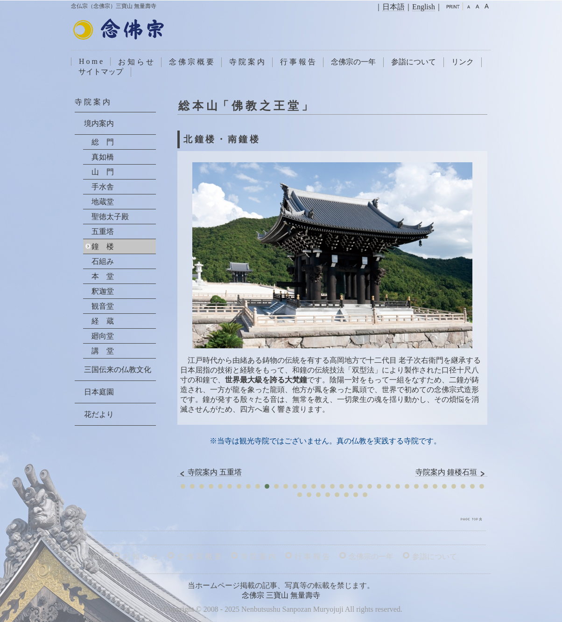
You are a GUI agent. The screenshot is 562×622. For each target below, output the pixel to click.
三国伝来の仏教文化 (117, 369)
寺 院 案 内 (247, 62)
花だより (99, 414)
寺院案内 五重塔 (209, 472)
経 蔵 (102, 321)
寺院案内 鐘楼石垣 (451, 472)
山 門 (102, 172)
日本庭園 (99, 392)
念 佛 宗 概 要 (191, 62)
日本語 (393, 7)
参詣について (413, 62)
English (423, 7)
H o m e (91, 61)
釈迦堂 (102, 291)
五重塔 (102, 231)
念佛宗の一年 (353, 62)
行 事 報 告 (298, 62)
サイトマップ (100, 72)
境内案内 (99, 123)
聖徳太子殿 (110, 217)
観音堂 (102, 306)
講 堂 (102, 351)
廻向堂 (102, 336)
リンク (462, 62)
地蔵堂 (102, 202)
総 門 (102, 142)
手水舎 (102, 187)
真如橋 (102, 157)
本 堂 (102, 276)
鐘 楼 (102, 246)
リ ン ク (93, 566)
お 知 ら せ (136, 62)
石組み (102, 261)
